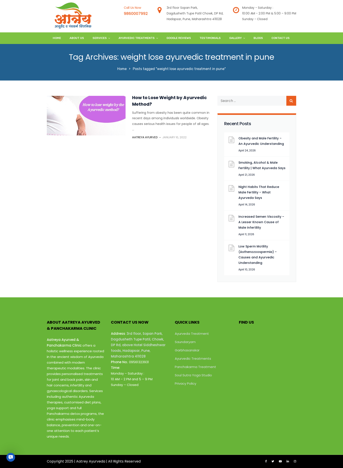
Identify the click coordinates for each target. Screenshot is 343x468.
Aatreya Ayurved (145, 137)
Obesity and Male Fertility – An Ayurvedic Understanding (261, 141)
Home (57, 38)
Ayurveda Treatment (192, 333)
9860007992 (136, 13)
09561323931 (139, 362)
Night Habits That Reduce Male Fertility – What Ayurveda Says (258, 192)
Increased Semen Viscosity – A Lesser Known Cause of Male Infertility (261, 222)
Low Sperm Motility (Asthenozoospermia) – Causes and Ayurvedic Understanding (257, 254)
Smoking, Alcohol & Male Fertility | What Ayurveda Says (261, 165)
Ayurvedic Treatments (137, 38)
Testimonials (210, 38)
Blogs (258, 38)
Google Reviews (178, 38)
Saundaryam (185, 342)
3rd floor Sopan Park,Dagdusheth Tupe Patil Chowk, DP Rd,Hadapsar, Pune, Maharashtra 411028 (195, 13)
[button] (10, 457)
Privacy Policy (185, 383)
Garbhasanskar (187, 350)
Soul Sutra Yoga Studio (193, 375)
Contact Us (280, 38)
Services (100, 38)
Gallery (235, 38)
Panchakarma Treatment (195, 367)
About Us (77, 38)
